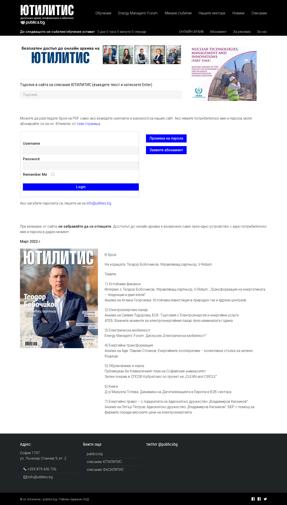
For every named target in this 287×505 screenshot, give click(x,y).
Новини (238, 13)
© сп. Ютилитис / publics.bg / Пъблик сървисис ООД (54, 499)
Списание (259, 13)
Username (31, 143)
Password (31, 159)
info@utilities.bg (98, 203)
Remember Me (35, 174)
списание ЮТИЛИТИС (104, 462)
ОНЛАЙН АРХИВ (191, 32)
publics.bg (95, 454)
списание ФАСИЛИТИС (105, 469)
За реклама (241, 32)
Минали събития (178, 13)
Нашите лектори (212, 13)
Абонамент (218, 32)
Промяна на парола (166, 138)
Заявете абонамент (166, 150)
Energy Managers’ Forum (138, 13)
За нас (262, 32)
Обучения (103, 13)
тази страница (88, 124)
